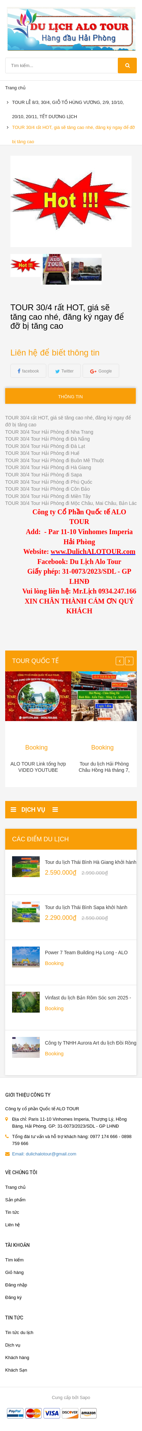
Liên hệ (12, 1224)
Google (105, 371)
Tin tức (12, 1212)
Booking (36, 747)
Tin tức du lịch (19, 1332)
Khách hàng (17, 1357)
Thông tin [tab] (70, 396)
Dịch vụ (12, 1345)
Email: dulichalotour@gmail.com (44, 1153)
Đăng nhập (16, 1284)
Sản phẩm (15, 1199)
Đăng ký (13, 1297)
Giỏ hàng (14, 1272)
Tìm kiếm (14, 1259)
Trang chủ (15, 1187)
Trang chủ (15, 87)
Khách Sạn (16, 1370)
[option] (25, 265)
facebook (30, 371)
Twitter (67, 371)
